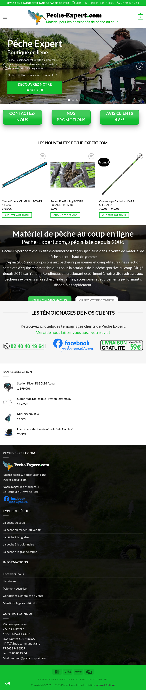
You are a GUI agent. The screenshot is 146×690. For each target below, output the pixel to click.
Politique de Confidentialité (88, 679)
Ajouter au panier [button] (17, 215)
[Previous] (6, 66)
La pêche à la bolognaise (18, 544)
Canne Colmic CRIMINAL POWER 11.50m (22, 203)
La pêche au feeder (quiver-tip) (22, 529)
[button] (5, 17)
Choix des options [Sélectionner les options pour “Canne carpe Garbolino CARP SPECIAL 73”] (114, 215)
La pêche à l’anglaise (16, 537)
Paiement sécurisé (15, 588)
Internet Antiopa (105, 685)
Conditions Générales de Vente (23, 595)
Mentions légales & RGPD (20, 603)
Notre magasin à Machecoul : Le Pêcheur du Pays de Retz (21, 489)
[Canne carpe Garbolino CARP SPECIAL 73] (121, 174)
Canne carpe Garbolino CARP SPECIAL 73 (116, 203)
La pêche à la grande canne (20, 551)
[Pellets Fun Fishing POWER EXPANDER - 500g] (73, 174)
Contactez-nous (13, 574)
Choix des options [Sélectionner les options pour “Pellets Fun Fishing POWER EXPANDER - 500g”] (65, 215)
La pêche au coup (14, 522)
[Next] (139, 66)
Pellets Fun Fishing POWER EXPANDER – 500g (67, 203)
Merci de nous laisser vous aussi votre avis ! (73, 332)
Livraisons (9, 581)
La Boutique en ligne (52, 679)
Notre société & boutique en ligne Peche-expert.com (24, 477)
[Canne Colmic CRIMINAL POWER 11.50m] (24, 174)
